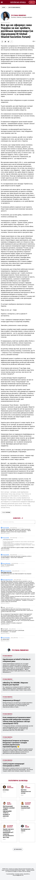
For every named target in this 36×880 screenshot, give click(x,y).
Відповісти (3, 533)
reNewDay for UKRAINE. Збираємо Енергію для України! (15, 684)
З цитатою (7, 533)
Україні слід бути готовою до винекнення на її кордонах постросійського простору (8, 833)
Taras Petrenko (6, 637)
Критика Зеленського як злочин (26, 791)
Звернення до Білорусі (11, 700)
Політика (6, 512)
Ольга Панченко (6, 563)
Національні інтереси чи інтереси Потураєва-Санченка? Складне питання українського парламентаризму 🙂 (16, 744)
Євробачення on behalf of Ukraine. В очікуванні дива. (16, 660)
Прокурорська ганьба (25, 830)
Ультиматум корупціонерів (25, 807)
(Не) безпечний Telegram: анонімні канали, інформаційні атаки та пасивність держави (9, 811)
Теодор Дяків (6, 527)
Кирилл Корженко (7, 571)
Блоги (3, 7)
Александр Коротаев (8, 579)
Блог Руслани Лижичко (14, 7)
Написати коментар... (18, 522)
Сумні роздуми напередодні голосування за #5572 (13, 765)
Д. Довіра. (6, 790)
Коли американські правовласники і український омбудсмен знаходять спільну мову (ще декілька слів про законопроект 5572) (17, 720)
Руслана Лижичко (18, 15)
